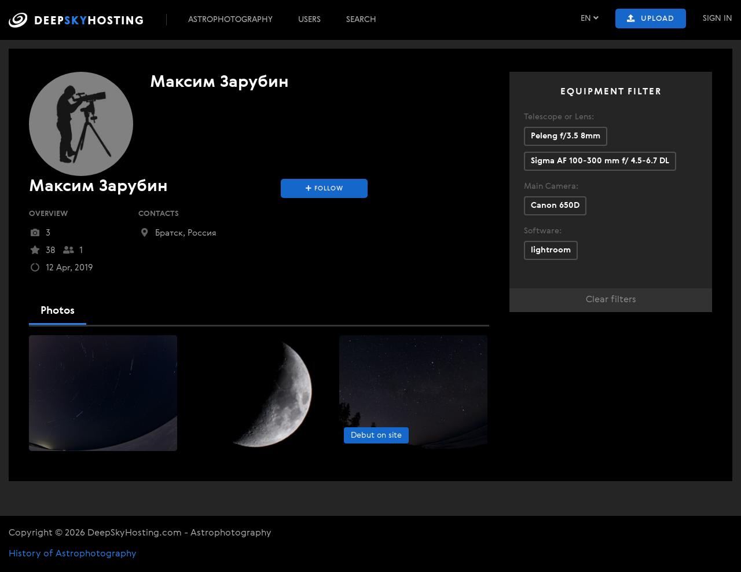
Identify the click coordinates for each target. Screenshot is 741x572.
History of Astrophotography (73, 554)
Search (361, 20)
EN (590, 18)
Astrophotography (230, 20)
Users (309, 20)
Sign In (717, 18)
